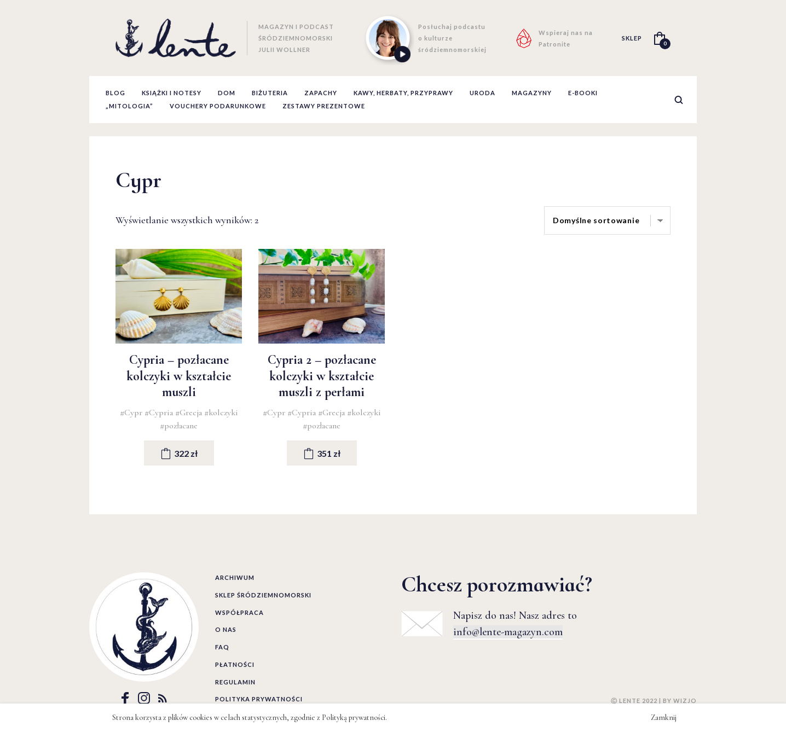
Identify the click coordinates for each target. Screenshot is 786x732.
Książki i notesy (171, 92)
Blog (115, 92)
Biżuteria (270, 92)
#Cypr (132, 412)
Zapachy (320, 92)
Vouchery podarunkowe (218, 105)
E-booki (583, 92)
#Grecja (189, 412)
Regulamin (235, 681)
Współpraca (239, 612)
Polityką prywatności (353, 717)
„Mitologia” (129, 105)
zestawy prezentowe (323, 105)
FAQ (222, 646)
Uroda (482, 92)
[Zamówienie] (607, 220)
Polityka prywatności (259, 698)
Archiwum (235, 577)
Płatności (235, 664)
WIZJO (685, 700)
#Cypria (160, 412)
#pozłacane (179, 425)
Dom (226, 92)
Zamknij (664, 717)
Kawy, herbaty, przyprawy (403, 92)
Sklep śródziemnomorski (263, 595)
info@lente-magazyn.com (508, 631)
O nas (225, 629)
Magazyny (532, 92)
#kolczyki (221, 412)
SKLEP (632, 38)
